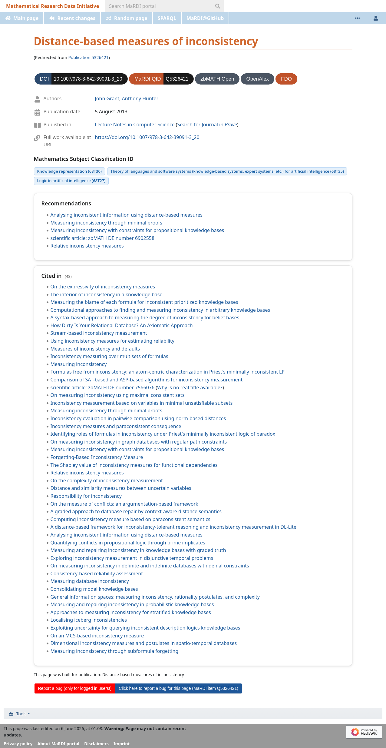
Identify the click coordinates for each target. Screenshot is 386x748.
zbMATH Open (217, 79)
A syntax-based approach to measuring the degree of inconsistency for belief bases (145, 317)
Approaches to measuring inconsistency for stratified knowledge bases (131, 612)
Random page (130, 18)
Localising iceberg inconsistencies (89, 620)
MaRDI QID (147, 79)
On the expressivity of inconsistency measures (103, 286)
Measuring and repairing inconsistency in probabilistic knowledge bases (132, 604)
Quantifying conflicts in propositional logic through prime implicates (128, 542)
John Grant (107, 98)
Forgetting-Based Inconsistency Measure (97, 457)
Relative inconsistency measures (87, 245)
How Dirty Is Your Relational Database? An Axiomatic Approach (122, 325)
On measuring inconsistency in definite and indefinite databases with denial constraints (150, 565)
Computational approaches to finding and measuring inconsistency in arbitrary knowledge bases (160, 310)
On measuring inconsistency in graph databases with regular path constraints (139, 441)
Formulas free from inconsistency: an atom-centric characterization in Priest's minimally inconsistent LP (168, 371)
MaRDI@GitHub (205, 18)
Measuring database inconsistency (90, 581)
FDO (286, 79)
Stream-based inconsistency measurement (99, 333)
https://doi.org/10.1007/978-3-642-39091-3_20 (147, 137)
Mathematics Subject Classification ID (84, 158)
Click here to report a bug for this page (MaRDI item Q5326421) (178, 688)
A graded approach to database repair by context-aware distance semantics (136, 511)
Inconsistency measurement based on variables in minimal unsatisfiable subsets (142, 403)
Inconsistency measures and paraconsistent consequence (116, 426)
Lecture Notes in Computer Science (135, 124)
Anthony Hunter (140, 98)
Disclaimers (96, 743)
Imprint (122, 743)
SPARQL (167, 18)
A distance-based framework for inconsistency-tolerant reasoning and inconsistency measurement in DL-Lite (173, 527)
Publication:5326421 (88, 57)
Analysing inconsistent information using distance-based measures (127, 214)
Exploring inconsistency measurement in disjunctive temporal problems (132, 558)
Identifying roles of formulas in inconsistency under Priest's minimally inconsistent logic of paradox (163, 434)
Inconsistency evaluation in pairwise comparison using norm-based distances (138, 418)
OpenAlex (257, 79)
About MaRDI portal (59, 743)
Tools (21, 713)
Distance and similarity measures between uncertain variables (121, 488)
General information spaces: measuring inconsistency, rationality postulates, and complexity (155, 596)
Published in (57, 124)
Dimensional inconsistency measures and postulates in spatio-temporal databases (144, 643)
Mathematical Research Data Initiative (52, 6)
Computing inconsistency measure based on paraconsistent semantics (130, 519)
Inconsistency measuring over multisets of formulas (109, 356)
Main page (25, 18)
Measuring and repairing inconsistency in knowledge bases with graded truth (138, 550)
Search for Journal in (207, 124)
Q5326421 (177, 78)
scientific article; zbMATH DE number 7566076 (103, 387)
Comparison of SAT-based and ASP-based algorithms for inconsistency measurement (147, 379)
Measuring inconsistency (79, 364)
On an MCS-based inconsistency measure (97, 635)
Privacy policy (18, 743)
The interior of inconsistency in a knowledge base (107, 294)
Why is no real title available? (190, 387)
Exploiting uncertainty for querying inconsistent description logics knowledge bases (145, 627)
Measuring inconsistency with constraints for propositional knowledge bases (137, 230)
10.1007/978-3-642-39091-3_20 (88, 78)
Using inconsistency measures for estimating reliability (112, 340)
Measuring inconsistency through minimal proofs (107, 222)
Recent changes (76, 18)
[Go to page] (218, 6)
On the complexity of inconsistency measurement (107, 480)
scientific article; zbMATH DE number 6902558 (103, 238)
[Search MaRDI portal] (158, 6)
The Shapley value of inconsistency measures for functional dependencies (134, 465)
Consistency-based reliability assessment (97, 573)
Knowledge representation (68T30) (69, 171)
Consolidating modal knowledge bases (94, 589)
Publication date (62, 111)
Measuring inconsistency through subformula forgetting (115, 651)
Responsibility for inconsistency (86, 496)
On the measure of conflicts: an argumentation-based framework (124, 503)
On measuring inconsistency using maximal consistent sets (118, 395)
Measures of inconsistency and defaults (95, 348)
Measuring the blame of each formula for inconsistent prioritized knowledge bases (144, 302)
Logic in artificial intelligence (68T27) (71, 180)
